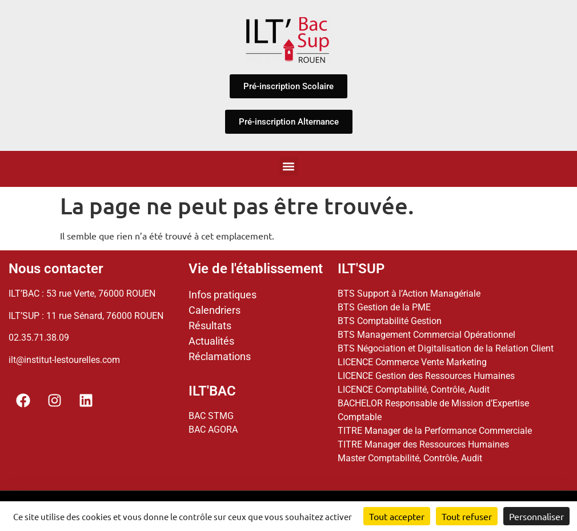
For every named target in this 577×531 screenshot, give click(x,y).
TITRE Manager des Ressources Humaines (423, 444)
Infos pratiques (223, 295)
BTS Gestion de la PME (384, 307)
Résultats (210, 326)
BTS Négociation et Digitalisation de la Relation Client (446, 348)
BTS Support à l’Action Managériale (409, 293)
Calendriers (215, 310)
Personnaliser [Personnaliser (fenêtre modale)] (536, 516)
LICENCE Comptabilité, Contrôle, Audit (414, 389)
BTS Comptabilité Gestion (390, 321)
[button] (288, 166)
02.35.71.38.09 (39, 337)
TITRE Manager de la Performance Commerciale (435, 430)
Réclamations (220, 356)
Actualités (211, 341)
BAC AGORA (213, 429)
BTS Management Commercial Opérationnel (426, 334)
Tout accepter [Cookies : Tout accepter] (396, 516)
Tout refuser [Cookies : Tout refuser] (467, 516)
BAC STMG (211, 415)
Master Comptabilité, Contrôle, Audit (410, 458)
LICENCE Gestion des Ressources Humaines (426, 375)
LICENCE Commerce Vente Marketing (412, 362)
